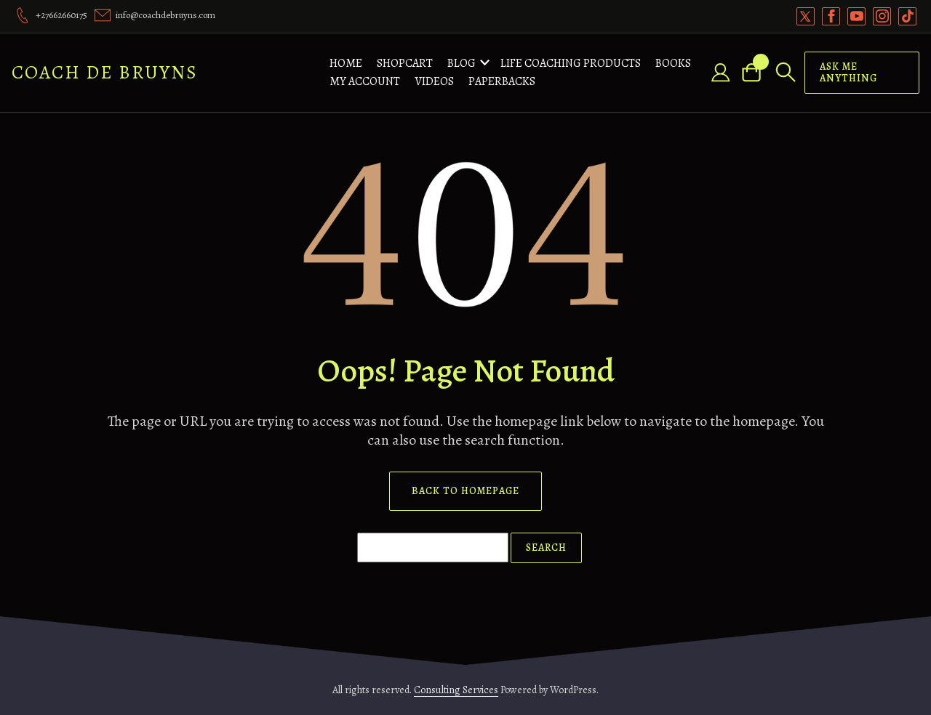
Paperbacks (501, 81)
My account (364, 81)
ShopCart (405, 63)
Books (673, 63)
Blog (461, 63)
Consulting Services (456, 690)
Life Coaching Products (570, 63)
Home (345, 63)
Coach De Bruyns (105, 72)
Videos (434, 81)
